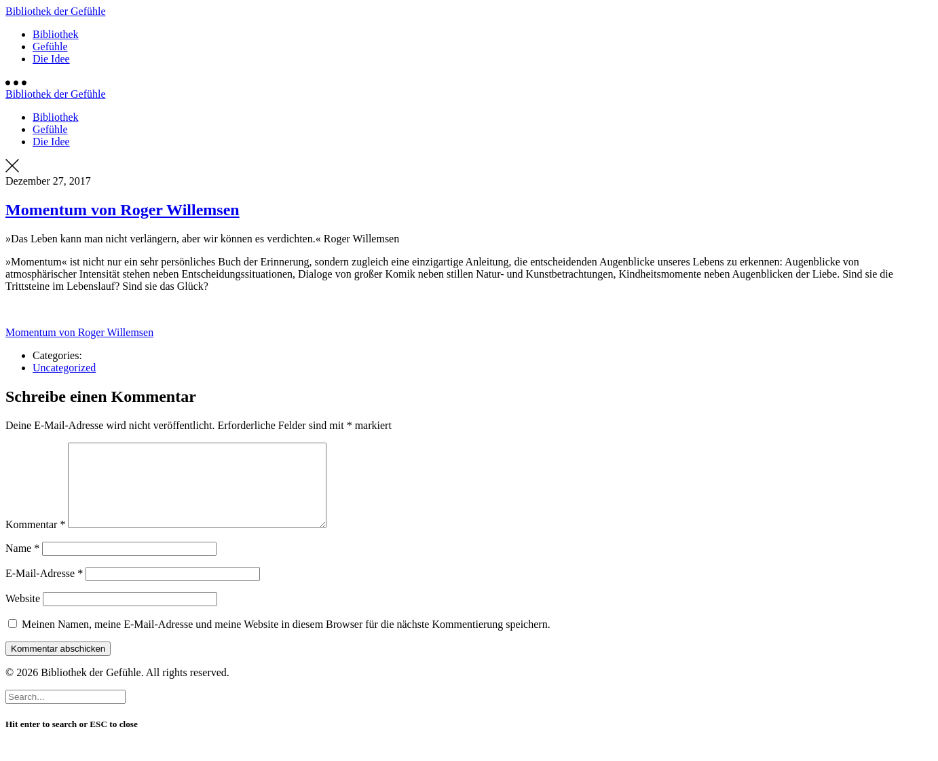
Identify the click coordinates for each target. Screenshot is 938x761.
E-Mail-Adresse (44, 589)
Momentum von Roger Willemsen (122, 210)
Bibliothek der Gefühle (55, 11)
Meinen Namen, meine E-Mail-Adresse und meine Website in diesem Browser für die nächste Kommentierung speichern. (286, 640)
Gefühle (50, 46)
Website (22, 614)
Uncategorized (64, 367)
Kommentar (35, 540)
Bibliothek (56, 34)
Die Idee (51, 58)
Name (22, 564)
